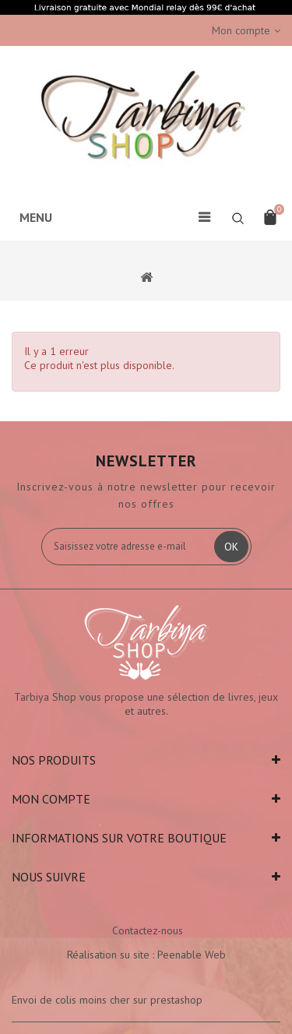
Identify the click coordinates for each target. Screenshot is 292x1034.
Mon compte (51, 799)
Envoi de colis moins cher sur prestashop (107, 1000)
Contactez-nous (147, 930)
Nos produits (54, 760)
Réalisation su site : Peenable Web (146, 955)
